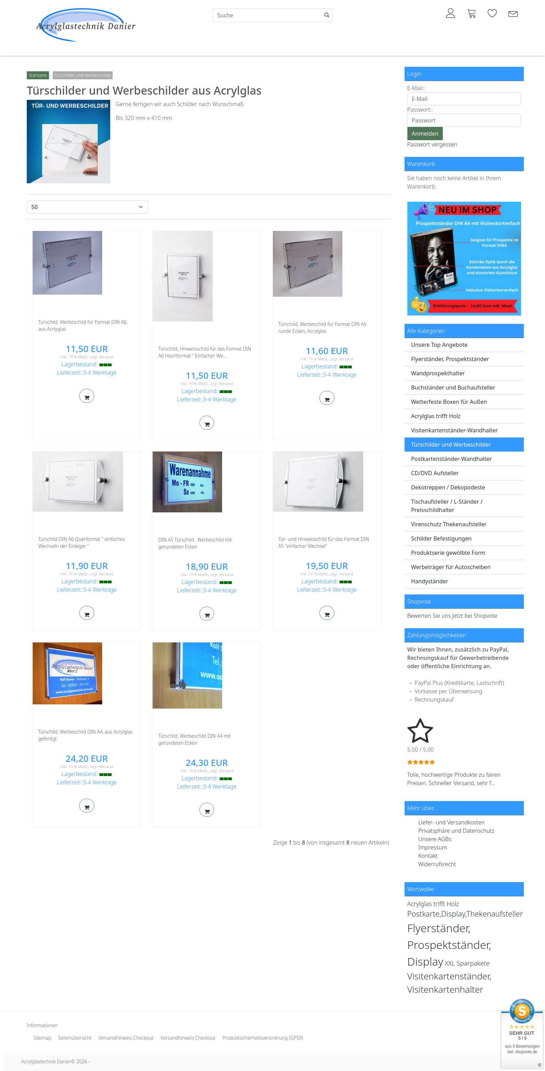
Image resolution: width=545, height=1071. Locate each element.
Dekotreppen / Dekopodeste (448, 487)
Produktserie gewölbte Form (448, 553)
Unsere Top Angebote (439, 345)
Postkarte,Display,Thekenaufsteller (465, 914)
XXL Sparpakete (467, 963)
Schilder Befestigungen (441, 538)
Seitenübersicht (74, 1037)
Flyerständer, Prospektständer (450, 359)
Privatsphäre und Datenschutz (456, 830)
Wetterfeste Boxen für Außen (449, 402)
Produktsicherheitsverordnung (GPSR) (262, 1037)
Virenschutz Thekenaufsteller (449, 524)
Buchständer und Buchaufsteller (453, 387)
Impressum (432, 847)
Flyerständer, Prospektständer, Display (449, 944)
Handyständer (429, 581)
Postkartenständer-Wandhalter (451, 459)
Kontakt (428, 856)
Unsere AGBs (435, 839)
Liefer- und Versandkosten (451, 822)
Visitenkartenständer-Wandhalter (454, 430)
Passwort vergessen (432, 144)
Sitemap (42, 1037)
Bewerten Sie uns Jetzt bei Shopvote (452, 616)
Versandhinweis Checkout (125, 1037)
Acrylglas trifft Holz (436, 416)
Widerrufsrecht (437, 864)
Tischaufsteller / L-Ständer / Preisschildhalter (447, 506)
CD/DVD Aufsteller (435, 473)
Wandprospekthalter (438, 373)
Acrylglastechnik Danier (46, 1061)
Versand (106, 356)
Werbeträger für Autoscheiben (451, 567)
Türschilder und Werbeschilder (451, 444)
